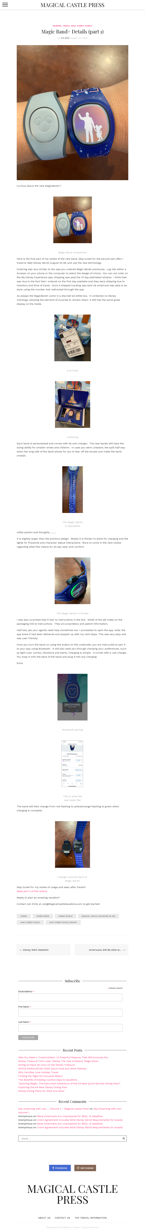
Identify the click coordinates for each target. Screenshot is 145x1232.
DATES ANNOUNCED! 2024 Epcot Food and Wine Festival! (52, 1068)
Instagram (87, 1168)
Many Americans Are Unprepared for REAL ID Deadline (70, 1116)
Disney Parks (42, 916)
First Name (24, 1006)
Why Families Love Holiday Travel (38, 1072)
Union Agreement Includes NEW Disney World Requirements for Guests (80, 1119)
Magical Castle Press (72, 4)
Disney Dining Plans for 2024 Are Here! (41, 1090)
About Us (44, 1217)
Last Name (24, 1022)
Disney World (65, 916)
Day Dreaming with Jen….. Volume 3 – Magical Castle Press (53, 1108)
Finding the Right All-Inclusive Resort (40, 1076)
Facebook (61, 1168)
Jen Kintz (65, 37)
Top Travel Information (91, 1217)
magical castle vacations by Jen (98, 916)
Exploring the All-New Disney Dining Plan (42, 1087)
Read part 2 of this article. (32, 891)
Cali (83, 1227)
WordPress (65, 1227)
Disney (24, 916)
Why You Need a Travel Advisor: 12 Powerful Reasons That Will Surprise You (63, 1057)
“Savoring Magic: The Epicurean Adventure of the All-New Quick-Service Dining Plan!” (69, 1083)
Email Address (26, 991)
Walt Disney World (81, 26)
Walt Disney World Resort (63, 922)
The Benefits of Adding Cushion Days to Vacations (47, 1079)
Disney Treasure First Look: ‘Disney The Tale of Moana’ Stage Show (58, 1061)
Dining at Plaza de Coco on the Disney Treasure (46, 1064)
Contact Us (62, 1217)
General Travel (61, 26)
